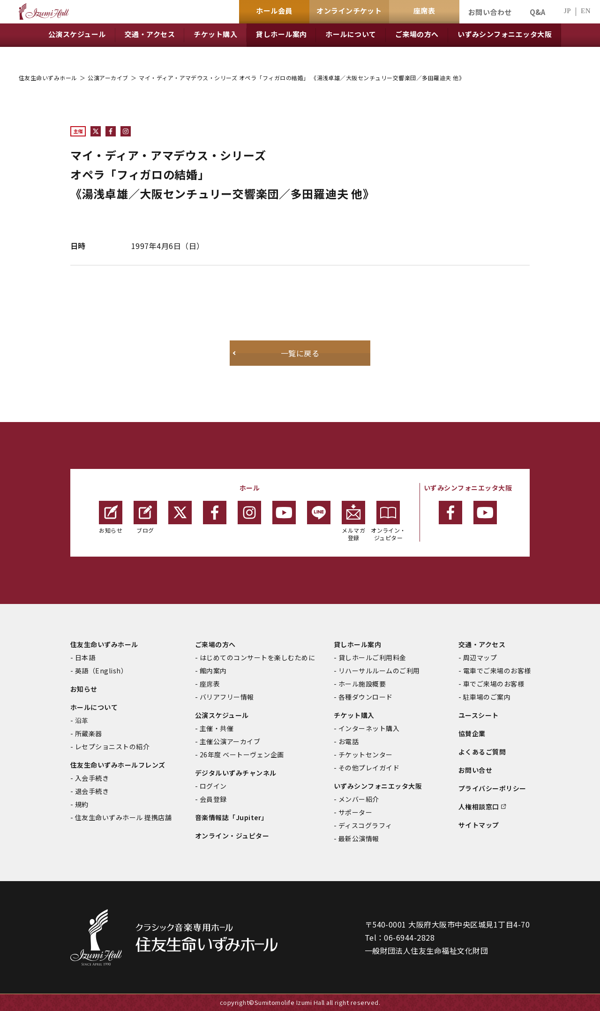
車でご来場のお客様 (493, 683)
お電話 (348, 741)
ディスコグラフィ (365, 825)
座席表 (210, 683)
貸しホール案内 (357, 644)
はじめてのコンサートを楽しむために (257, 657)
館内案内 (213, 670)
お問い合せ (475, 770)
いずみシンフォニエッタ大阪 (378, 786)
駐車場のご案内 (486, 697)
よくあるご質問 (482, 751)
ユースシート (478, 715)
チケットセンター (365, 754)
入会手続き (92, 778)
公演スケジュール (222, 715)
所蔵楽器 (88, 733)
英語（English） (101, 670)
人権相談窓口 (478, 806)
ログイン (213, 786)
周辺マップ (480, 657)
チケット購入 (354, 715)
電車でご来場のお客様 (497, 670)
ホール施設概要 (362, 683)
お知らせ (110, 517)
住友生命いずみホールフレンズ (117, 765)
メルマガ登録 (353, 521)
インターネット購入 (368, 728)
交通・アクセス (481, 644)
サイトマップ (478, 825)
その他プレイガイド (368, 767)
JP (567, 11)
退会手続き (92, 791)
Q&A (538, 12)
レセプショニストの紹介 (112, 746)
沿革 (82, 720)
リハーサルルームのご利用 (379, 670)
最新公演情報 (358, 838)
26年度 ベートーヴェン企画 (242, 754)
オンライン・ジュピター (388, 521)
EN (586, 11)
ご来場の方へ (215, 644)
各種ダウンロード (365, 697)
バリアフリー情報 (227, 697)
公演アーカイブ (108, 78)
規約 (82, 804)
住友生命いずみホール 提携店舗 (123, 817)
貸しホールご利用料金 (372, 657)
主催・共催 (216, 728)
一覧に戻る (300, 353)
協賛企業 (472, 733)
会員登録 (213, 799)
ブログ (145, 517)
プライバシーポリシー (492, 788)
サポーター (355, 812)
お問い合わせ (490, 12)
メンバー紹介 (358, 799)
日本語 (85, 657)
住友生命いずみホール (48, 78)
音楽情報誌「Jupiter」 (231, 817)
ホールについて (94, 707)
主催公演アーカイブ (230, 741)
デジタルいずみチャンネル (236, 772)
